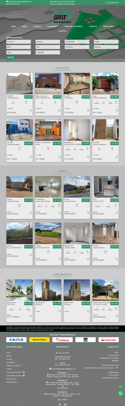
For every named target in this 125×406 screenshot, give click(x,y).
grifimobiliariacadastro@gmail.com (62, 369)
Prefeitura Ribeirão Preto (110, 365)
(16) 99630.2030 (113, 3)
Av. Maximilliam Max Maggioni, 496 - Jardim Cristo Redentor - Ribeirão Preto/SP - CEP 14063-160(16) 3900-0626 (63, 384)
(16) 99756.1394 (13, 4)
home (13, 26)
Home (8, 353)
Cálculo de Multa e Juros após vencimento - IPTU (102, 368)
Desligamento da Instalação (109, 358)
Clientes (62, 31)
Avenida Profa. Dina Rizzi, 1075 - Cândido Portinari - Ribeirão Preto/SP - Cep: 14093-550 (63, 375)
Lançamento (52, 26)
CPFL (117, 353)
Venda (24, 26)
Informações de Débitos (110, 378)
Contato (93, 26)
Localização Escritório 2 (15, 376)
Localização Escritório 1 (15, 372)
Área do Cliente (11, 382)
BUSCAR (11, 57)
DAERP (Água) (114, 372)
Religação (115, 361)
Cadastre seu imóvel (13, 366)
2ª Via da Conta (113, 355)
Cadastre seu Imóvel (74, 26)
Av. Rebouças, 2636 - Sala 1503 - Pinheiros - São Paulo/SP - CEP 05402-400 (63, 394)
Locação (37, 26)
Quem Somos (108, 26)
